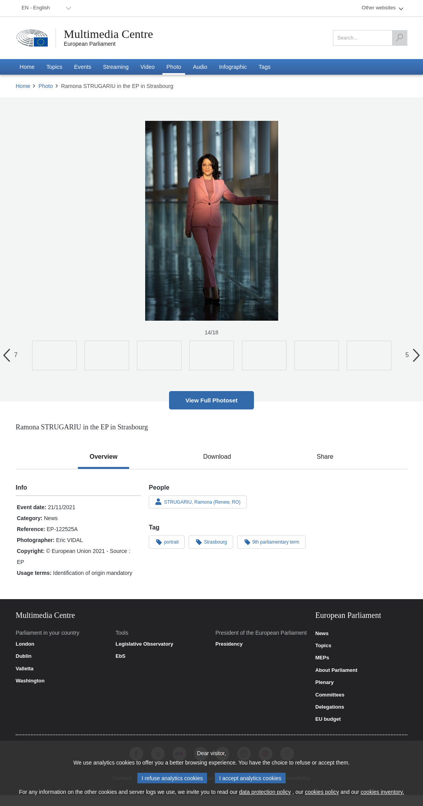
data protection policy (265, 792)
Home (23, 86)
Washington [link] (30, 681)
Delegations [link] (329, 707)
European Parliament (89, 44)
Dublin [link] (23, 656)
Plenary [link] (324, 682)
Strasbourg (211, 541)
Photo (45, 86)
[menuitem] (45, 8)
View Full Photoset (211, 400)
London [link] (25, 644)
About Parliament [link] (336, 670)
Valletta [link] (25, 668)
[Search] (399, 38)
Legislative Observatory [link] (144, 644)
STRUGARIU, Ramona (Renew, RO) (197, 501)
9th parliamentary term (271, 541)
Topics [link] (323, 645)
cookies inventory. (382, 792)
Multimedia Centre (108, 34)
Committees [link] (329, 695)
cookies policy (322, 792)
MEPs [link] (322, 658)
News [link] (322, 633)
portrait (166, 541)
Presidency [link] (229, 644)
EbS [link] (120, 656)
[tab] (103, 457)
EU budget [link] (328, 719)
